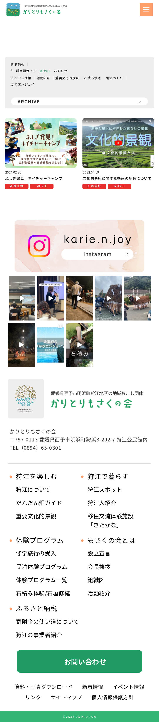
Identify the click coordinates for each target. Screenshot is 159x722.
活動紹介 (43, 78)
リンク (33, 697)
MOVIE (45, 70)
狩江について (33, 489)
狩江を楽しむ (36, 476)
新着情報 (18, 64)
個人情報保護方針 (113, 697)
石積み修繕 (92, 78)
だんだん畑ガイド (39, 502)
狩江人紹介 (101, 502)
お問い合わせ (85, 661)
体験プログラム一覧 (42, 579)
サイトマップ (66, 697)
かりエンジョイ (23, 84)
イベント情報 (21, 78)
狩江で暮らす (108, 476)
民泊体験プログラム (42, 566)
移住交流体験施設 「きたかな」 (110, 520)
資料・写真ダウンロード (44, 686)
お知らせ (60, 70)
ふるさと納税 (36, 608)
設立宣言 (98, 553)
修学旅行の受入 (36, 553)
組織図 (96, 579)
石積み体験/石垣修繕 (43, 593)
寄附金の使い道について (47, 621)
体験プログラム (40, 540)
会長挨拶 (98, 566)
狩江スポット (104, 489)
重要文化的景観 (67, 78)
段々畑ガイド (26, 70)
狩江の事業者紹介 (39, 634)
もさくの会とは (111, 540)
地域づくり (114, 78)
